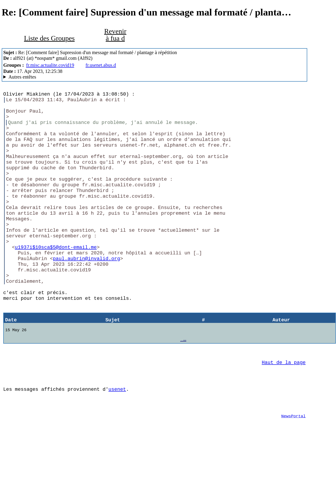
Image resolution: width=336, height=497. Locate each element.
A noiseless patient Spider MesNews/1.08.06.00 (154, 77)
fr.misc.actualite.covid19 (50, 65)
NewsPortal (293, 470)
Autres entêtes (22, 77)
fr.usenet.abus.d (101, 65)
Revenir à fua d (115, 34)
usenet (117, 440)
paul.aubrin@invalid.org (86, 291)
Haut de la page (284, 410)
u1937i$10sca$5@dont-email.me (56, 277)
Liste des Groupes (49, 38)
